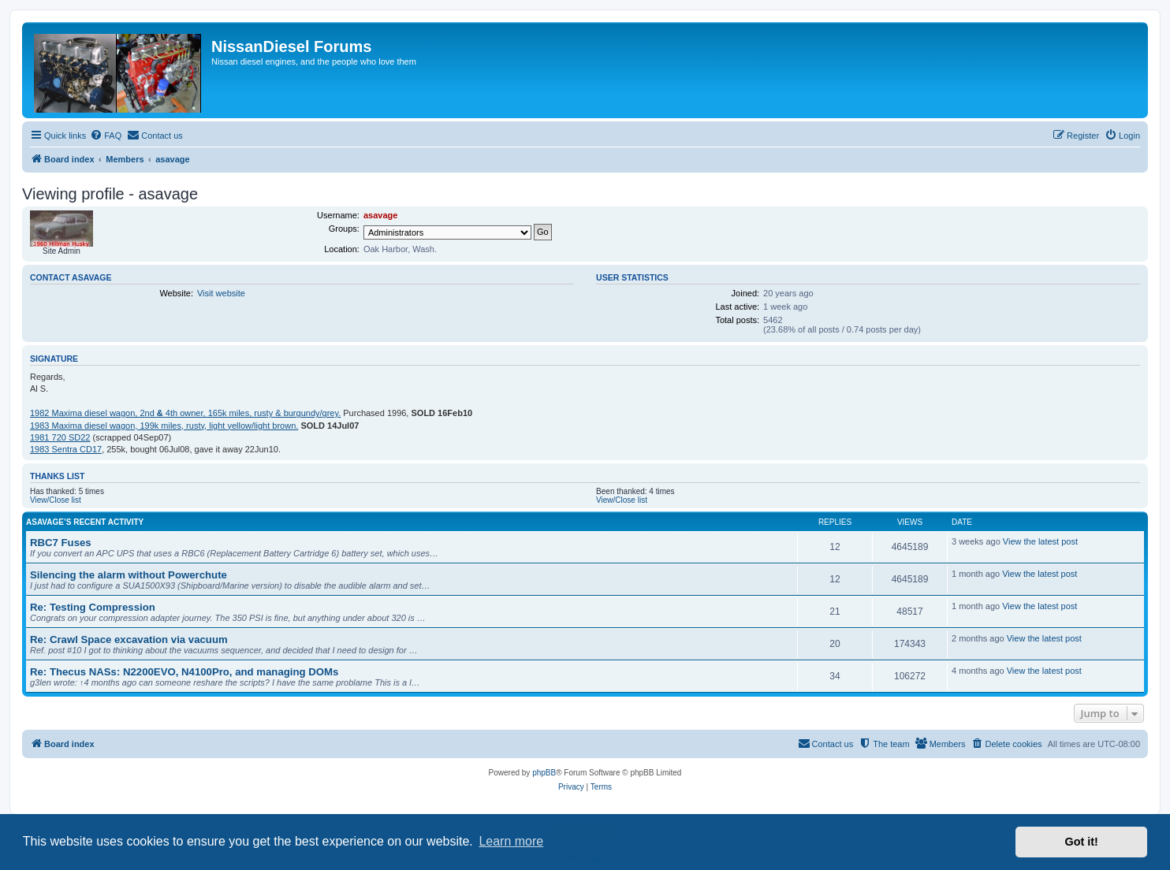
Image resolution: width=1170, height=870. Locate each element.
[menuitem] (105, 135)
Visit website (221, 293)
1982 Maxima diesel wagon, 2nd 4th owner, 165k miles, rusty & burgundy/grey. (185, 413)
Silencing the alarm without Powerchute (128, 575)
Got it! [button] (1081, 841)
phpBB (544, 772)
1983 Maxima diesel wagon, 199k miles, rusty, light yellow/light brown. (164, 425)
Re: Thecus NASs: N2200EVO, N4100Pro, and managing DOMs (184, 672)
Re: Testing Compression (92, 607)
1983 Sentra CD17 (66, 449)
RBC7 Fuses (60, 542)
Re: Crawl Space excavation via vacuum (129, 639)
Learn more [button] (511, 841)
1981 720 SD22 (60, 437)
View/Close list (55, 500)
